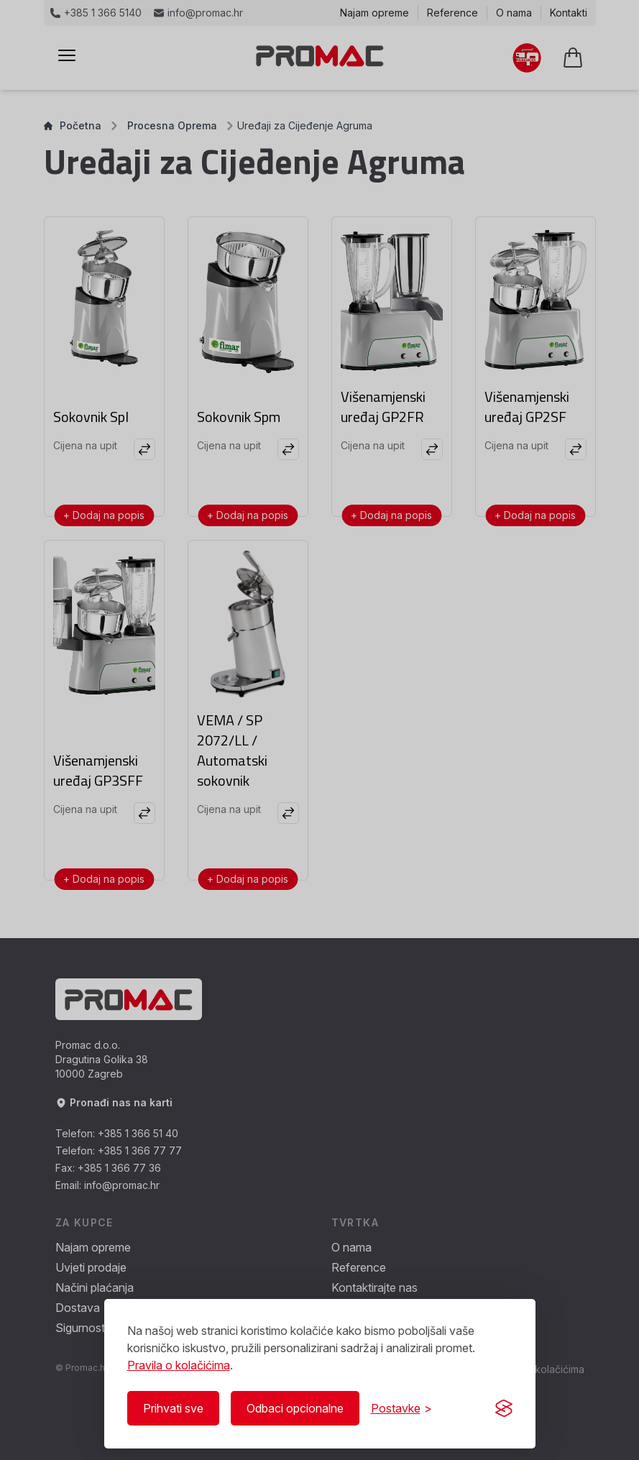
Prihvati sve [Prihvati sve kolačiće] (173, 1408)
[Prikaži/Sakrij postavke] (401, 1408)
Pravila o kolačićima (178, 1365)
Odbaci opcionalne (295, 1408)
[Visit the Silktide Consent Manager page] (503, 1408)
